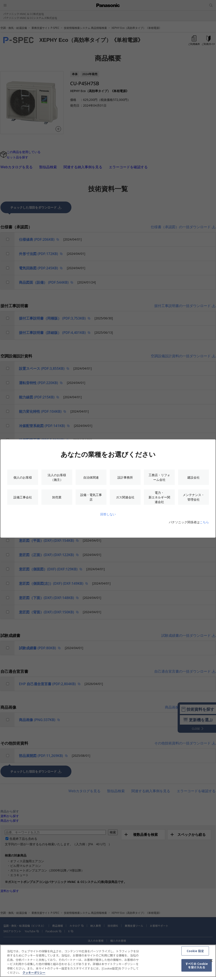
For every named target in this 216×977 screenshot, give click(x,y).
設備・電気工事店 (91, 497)
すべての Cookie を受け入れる (196, 967)
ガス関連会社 (125, 497)
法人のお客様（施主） (57, 477)
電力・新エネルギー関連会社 (159, 497)
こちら (204, 522)
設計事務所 (125, 477)
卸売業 (56, 497)
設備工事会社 (22, 497)
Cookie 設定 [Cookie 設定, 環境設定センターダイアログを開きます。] (195, 953)
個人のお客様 (22, 477)
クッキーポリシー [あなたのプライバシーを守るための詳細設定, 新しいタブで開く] (33, 975)
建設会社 (193, 477)
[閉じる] (211, 963)
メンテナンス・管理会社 (193, 497)
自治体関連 (91, 477)
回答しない (108, 514)
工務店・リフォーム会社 (159, 477)
